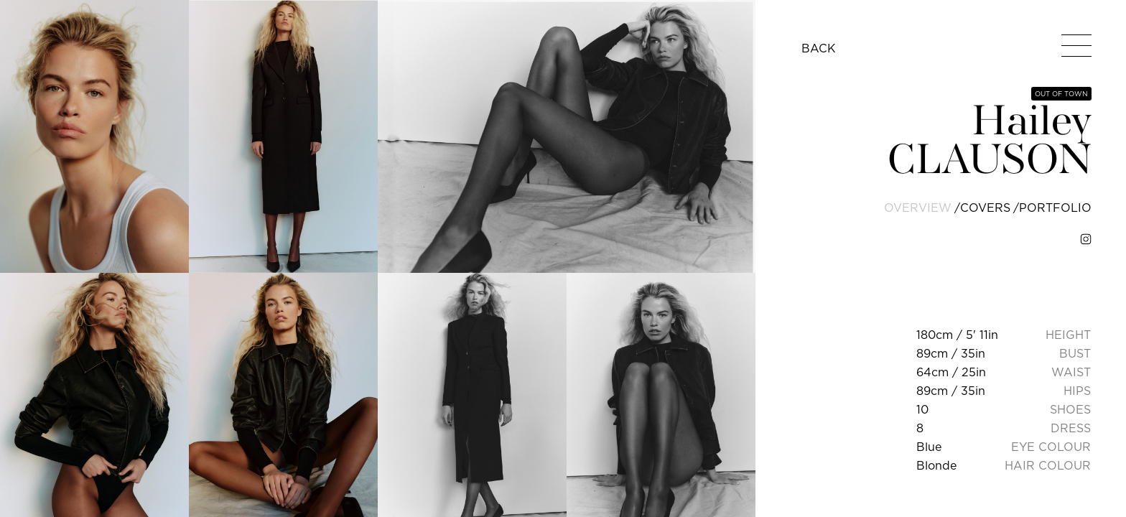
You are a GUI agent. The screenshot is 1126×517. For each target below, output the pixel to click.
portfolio (1055, 207)
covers (985, 207)
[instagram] (1085, 239)
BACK (818, 48)
